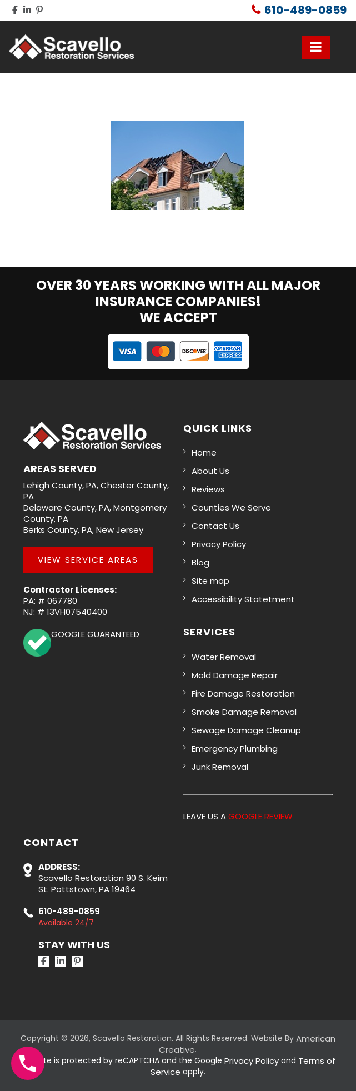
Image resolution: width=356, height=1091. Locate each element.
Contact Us (215, 526)
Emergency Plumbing (235, 748)
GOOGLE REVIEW (260, 816)
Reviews (208, 489)
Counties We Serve (231, 507)
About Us (210, 471)
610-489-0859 (305, 10)
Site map (210, 581)
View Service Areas (88, 559)
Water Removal (224, 657)
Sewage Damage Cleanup (246, 730)
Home (204, 452)
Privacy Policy (219, 544)
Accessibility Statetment (243, 599)
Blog (200, 562)
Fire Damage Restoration (243, 693)
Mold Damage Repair (235, 675)
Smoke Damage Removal (244, 712)
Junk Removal (220, 767)
